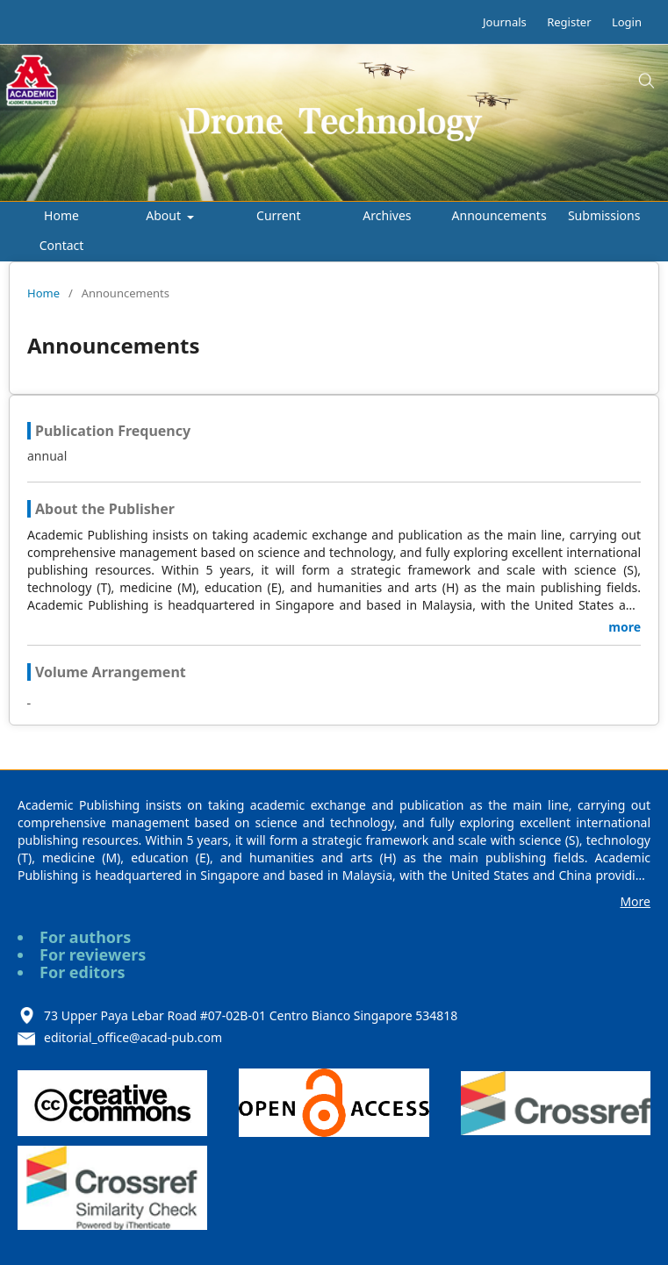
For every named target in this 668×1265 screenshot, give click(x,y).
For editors (83, 972)
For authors (85, 936)
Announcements (499, 215)
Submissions (604, 215)
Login (627, 22)
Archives (387, 215)
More (635, 901)
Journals (505, 22)
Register (569, 22)
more (624, 626)
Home (61, 215)
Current (278, 215)
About (164, 215)
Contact (62, 245)
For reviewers (93, 954)
